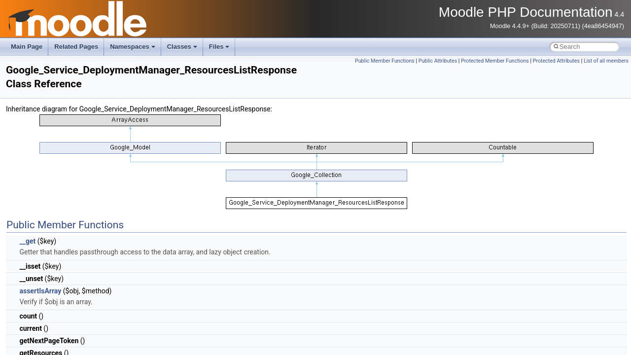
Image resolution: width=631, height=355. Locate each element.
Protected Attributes (556, 61)
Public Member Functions (385, 61)
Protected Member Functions (495, 61)
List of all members (606, 61)
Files (219, 46)
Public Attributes (438, 61)
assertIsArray (40, 291)
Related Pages (76, 46)
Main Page (26, 46)
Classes (182, 46)
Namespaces (132, 46)
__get (27, 241)
